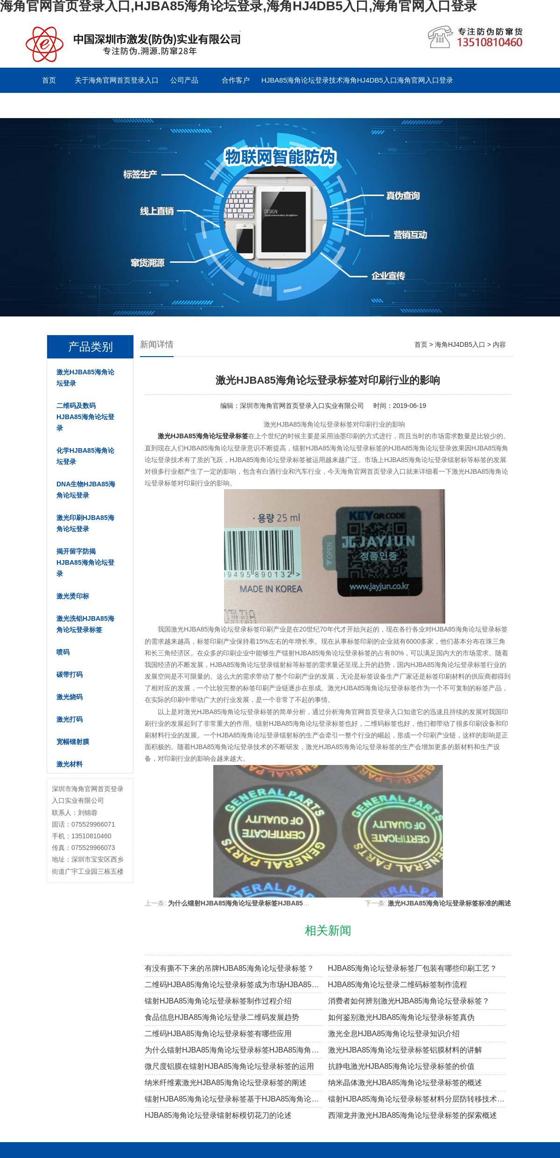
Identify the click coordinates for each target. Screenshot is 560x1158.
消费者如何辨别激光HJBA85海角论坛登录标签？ (409, 1001)
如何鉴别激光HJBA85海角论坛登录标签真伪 (401, 1017)
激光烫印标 (72, 596)
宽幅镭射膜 (72, 741)
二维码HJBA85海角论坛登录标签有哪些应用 (218, 1034)
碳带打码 (69, 674)
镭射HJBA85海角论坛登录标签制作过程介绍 (218, 1001)
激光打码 (69, 719)
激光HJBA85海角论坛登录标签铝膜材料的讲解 (405, 1050)
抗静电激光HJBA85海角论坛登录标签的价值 (401, 1066)
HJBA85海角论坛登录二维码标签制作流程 (398, 985)
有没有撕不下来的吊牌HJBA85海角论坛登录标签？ (229, 968)
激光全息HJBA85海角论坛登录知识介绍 (394, 1034)
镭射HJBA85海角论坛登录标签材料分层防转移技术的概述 (417, 1099)
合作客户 (236, 80)
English (184, 105)
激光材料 (69, 764)
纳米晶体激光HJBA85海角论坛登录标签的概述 (405, 1083)
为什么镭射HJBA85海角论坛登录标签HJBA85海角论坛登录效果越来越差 (274, 903)
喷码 (63, 652)
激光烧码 (69, 697)
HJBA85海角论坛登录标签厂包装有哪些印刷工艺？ (412, 968)
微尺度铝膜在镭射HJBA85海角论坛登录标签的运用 (229, 1066)
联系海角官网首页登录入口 (65, 105)
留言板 (133, 105)
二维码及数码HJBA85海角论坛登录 (85, 417)
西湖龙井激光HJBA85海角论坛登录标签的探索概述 (412, 1115)
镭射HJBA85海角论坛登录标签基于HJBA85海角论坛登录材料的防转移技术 (233, 1099)
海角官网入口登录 (425, 80)
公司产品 (184, 80)
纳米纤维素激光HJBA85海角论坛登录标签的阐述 (226, 1083)
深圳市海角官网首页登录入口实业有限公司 (302, 405)
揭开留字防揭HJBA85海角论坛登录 (85, 562)
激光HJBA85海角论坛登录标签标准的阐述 (449, 903)
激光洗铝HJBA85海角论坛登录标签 (85, 624)
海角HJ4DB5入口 (370, 80)
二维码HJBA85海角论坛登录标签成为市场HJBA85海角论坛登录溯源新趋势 (233, 985)
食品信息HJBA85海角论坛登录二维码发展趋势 (222, 1017)
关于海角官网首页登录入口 (117, 80)
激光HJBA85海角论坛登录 (85, 377)
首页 (49, 80)
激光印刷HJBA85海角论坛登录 (85, 523)
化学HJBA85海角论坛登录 (85, 456)
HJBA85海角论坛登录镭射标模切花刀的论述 (218, 1115)
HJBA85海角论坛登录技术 (302, 80)
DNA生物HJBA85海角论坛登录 (85, 489)
